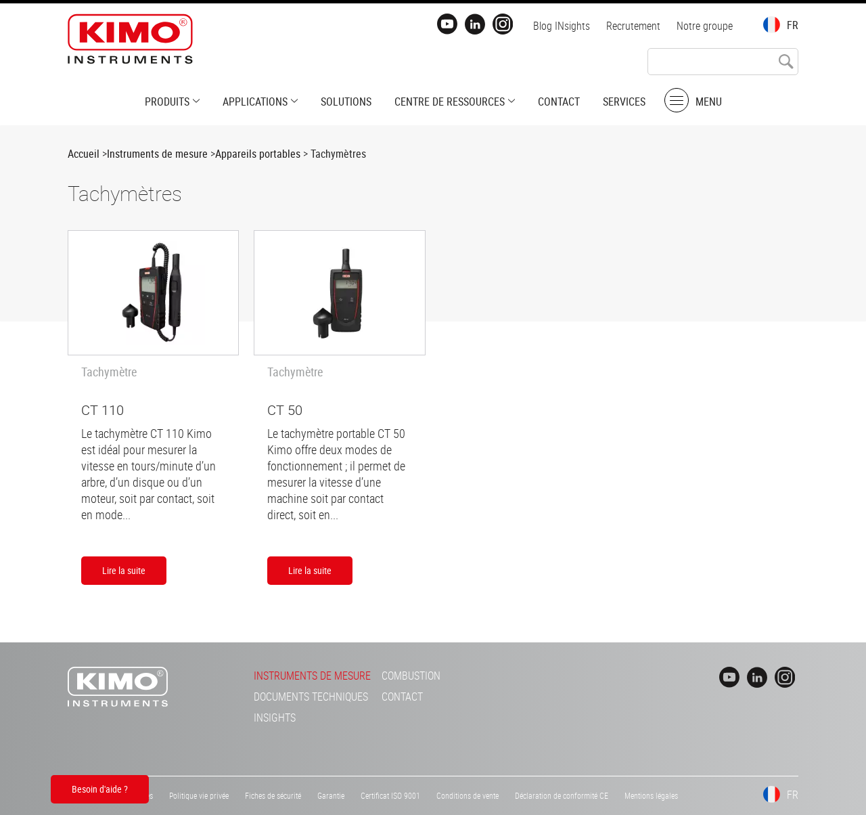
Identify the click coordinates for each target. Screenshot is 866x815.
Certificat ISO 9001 (390, 795)
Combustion (411, 675)
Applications (255, 101)
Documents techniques (311, 696)
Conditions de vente (467, 795)
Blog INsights (561, 25)
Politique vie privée (199, 795)
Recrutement (633, 25)
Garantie (330, 795)
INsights (275, 717)
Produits (167, 101)
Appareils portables (257, 153)
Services (624, 101)
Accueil (83, 153)
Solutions (346, 101)
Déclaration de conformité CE (561, 795)
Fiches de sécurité (273, 795)
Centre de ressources (449, 101)
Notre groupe (705, 25)
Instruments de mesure (157, 153)
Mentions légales (651, 795)
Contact (559, 101)
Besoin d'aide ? (100, 789)
